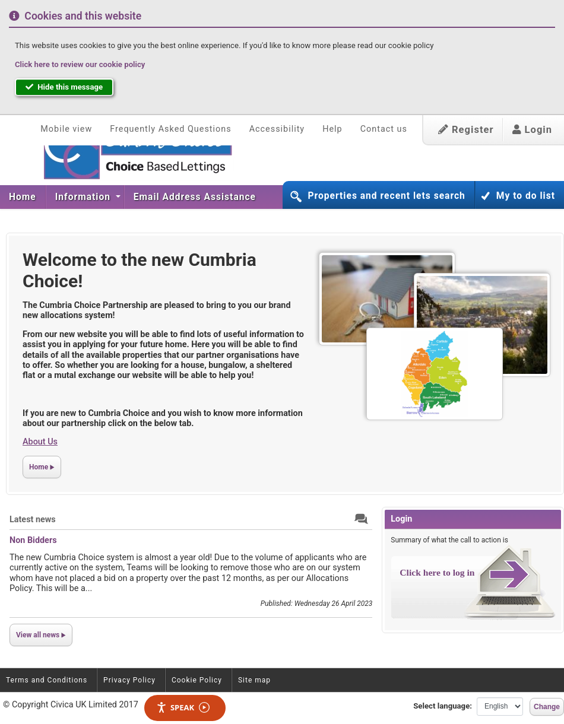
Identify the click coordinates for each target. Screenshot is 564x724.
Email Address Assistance (195, 197)
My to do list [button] (525, 195)
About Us (40, 442)
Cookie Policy (197, 680)
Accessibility (277, 129)
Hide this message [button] (64, 86)
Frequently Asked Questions (170, 129)
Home (22, 197)
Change (547, 707)
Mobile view (66, 129)
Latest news (32, 520)
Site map (254, 680)
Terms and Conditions (46, 680)
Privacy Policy (129, 680)
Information (84, 197)
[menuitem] (23, 197)
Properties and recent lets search (386, 195)
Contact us (383, 129)
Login (532, 129)
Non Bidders (33, 540)
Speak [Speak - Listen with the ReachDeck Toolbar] (183, 707)
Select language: (442, 705)
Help (332, 129)
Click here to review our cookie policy (80, 64)
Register (466, 129)
